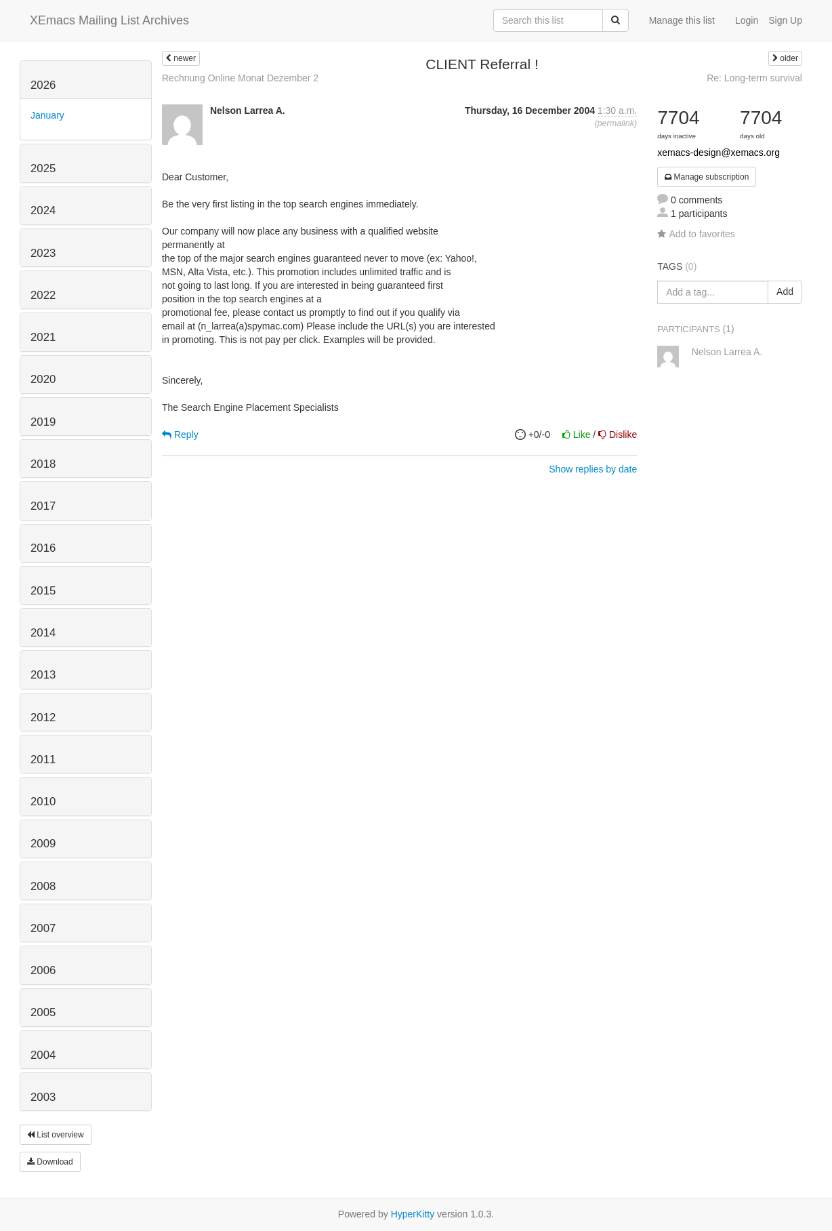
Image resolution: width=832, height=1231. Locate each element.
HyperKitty (413, 1214)
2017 (43, 506)
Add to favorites (695, 233)
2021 (43, 337)
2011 (43, 759)
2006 (43, 970)
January (47, 115)
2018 (43, 464)
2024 (43, 210)
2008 (43, 886)
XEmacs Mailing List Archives (109, 20)
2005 (43, 1012)
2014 (43, 632)
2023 (43, 253)
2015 (43, 590)
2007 (43, 928)
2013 (43, 674)
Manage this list (682, 20)
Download (50, 1162)
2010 (43, 801)
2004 (43, 1055)
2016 (43, 548)
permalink (615, 123)
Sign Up (785, 20)
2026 (43, 85)
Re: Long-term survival (754, 78)
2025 (43, 168)
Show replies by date (593, 469)
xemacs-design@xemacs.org (718, 152)
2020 (43, 379)
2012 (43, 717)
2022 (43, 295)
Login (746, 20)
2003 (43, 1097)
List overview (55, 1134)
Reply (180, 434)
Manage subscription (707, 177)
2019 (43, 422)
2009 (43, 843)
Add (784, 291)
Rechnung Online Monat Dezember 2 (240, 78)
